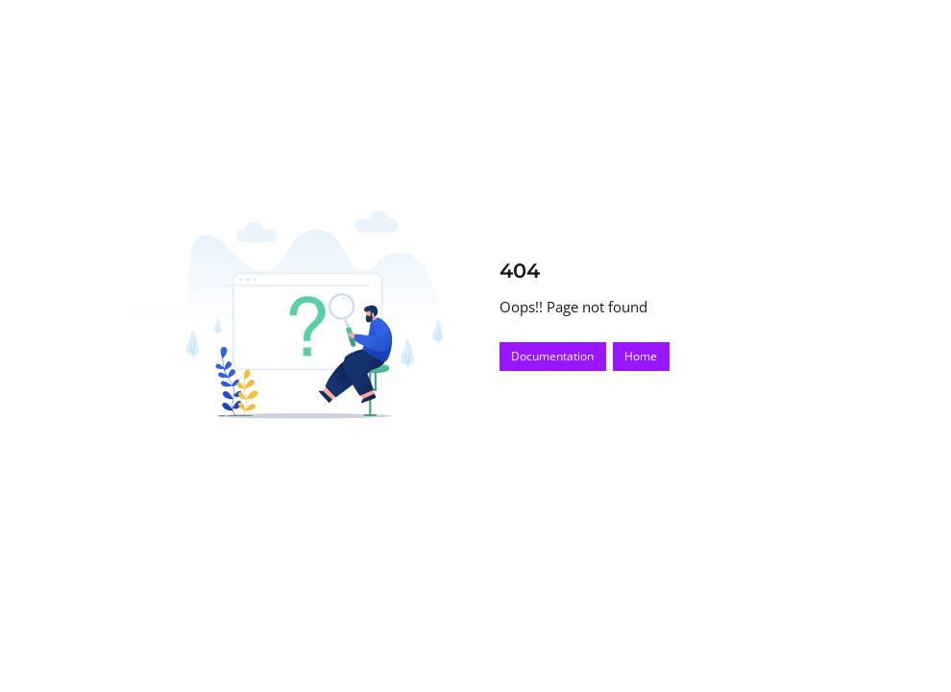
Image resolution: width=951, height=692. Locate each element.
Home (640, 356)
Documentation (552, 356)
